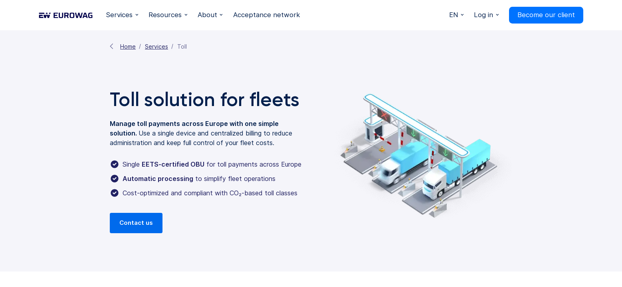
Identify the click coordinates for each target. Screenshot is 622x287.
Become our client (546, 15)
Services (156, 46)
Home (128, 46)
